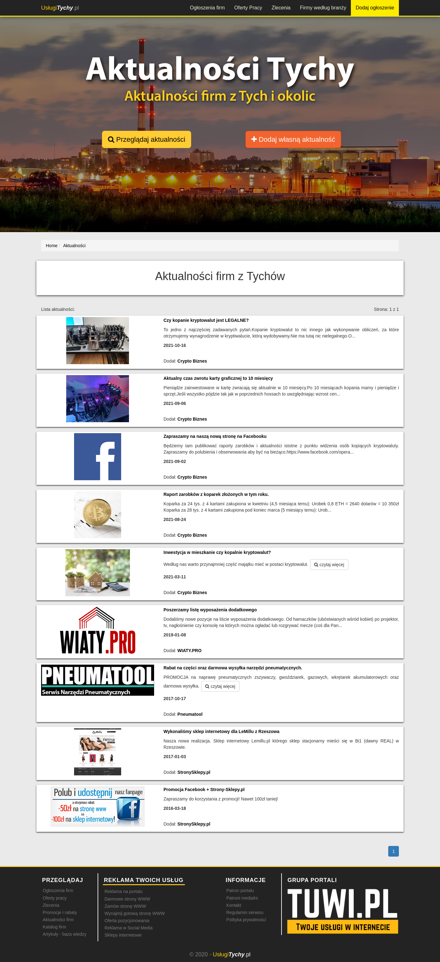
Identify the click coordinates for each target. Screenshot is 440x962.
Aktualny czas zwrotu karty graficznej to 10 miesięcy (218, 378)
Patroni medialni (242, 898)
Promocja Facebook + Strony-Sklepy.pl (204, 789)
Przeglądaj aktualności (146, 139)
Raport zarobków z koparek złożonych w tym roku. (216, 494)
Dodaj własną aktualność (293, 139)
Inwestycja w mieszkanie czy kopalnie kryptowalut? (217, 552)
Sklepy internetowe (123, 935)
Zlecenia (280, 7)
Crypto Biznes (192, 361)
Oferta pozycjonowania (127, 920)
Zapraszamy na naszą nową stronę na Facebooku (215, 436)
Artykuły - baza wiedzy (64, 934)
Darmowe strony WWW (127, 898)
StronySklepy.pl (193, 772)
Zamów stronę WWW (125, 906)
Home (51, 245)
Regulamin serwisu (244, 912)
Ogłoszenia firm (207, 7)
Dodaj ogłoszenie (375, 7)
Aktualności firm (58, 919)
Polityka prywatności (246, 919)
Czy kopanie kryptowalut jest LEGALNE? (206, 320)
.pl (60, 8)
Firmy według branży (323, 7)
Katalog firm (54, 926)
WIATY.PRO (189, 650)
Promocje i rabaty (60, 912)
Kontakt (233, 905)
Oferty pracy (55, 898)
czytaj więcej (329, 564)
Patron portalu (240, 890)
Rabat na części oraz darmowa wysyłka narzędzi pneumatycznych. (233, 667)
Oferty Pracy (248, 7)
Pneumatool (189, 714)
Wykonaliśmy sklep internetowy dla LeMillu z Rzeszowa (221, 731)
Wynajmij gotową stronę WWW (135, 913)
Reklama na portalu (123, 891)
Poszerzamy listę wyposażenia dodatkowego (210, 609)
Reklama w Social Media (129, 927)
